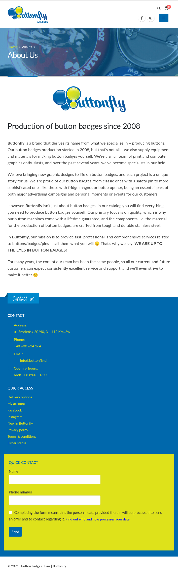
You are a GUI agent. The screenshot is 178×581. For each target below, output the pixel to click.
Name (54, 475)
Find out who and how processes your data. (100, 519)
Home (13, 47)
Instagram (15, 416)
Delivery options (21, 397)
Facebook (15, 410)
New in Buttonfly (21, 423)
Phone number (54, 496)
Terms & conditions (23, 436)
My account (17, 403)
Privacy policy (18, 430)
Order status (17, 443)
